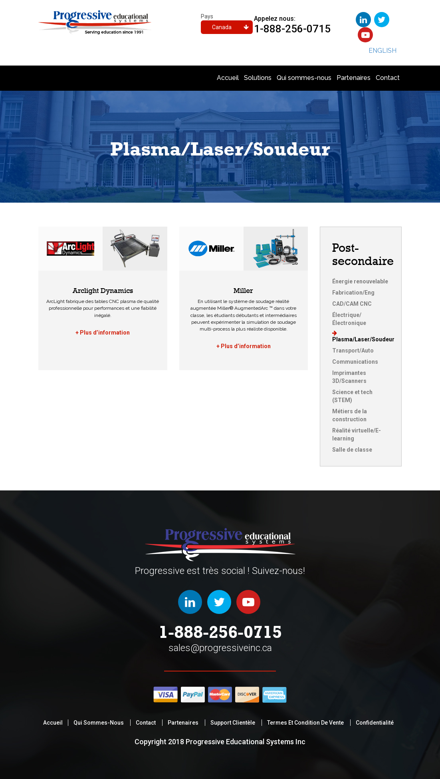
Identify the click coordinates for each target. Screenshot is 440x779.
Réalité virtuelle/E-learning (356, 434)
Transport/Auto (353, 350)
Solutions (258, 78)
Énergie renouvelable (360, 281)
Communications (355, 362)
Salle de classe (352, 449)
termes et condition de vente (305, 722)
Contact (388, 78)
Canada (230, 27)
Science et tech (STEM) (352, 396)
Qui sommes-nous (304, 78)
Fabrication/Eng (353, 292)
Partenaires (354, 78)
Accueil (228, 78)
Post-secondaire (363, 254)
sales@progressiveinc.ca (220, 647)
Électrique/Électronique (349, 319)
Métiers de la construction (349, 415)
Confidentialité (375, 722)
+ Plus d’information (102, 332)
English (382, 50)
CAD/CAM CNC (352, 304)
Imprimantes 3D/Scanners (349, 377)
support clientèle (232, 722)
